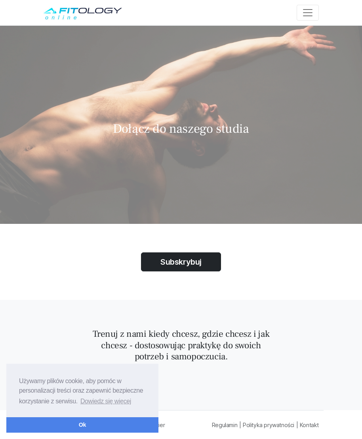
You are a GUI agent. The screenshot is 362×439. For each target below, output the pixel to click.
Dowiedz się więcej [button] (105, 401)
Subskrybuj (181, 262)
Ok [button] (82, 425)
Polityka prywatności (268, 425)
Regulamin (224, 425)
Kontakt (309, 425)
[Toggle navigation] (308, 13)
